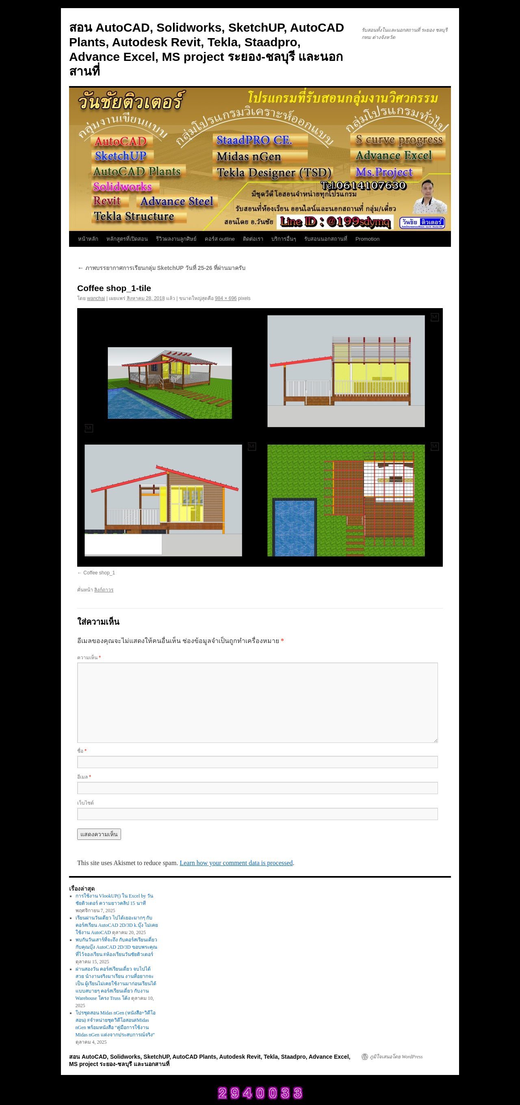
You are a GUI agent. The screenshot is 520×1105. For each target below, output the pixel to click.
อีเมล (84, 777)
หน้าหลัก (88, 239)
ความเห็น (89, 657)
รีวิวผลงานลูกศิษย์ (176, 239)
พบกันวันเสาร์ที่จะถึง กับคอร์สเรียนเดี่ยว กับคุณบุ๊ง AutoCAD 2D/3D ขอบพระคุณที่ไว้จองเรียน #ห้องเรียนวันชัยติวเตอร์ (116, 947)
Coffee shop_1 (99, 573)
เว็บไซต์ (85, 803)
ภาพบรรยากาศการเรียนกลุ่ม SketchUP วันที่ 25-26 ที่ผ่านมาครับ (161, 268)
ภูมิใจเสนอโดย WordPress (396, 1057)
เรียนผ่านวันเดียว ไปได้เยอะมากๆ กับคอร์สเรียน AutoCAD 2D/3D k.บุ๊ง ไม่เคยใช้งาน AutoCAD (117, 925)
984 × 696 (226, 298)
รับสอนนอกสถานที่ (325, 239)
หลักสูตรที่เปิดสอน (127, 239)
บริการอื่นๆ (283, 239)
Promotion (367, 239)
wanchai (96, 298)
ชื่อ (82, 751)
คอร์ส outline (220, 239)
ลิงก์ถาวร (103, 590)
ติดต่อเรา (253, 239)
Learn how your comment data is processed (236, 862)
